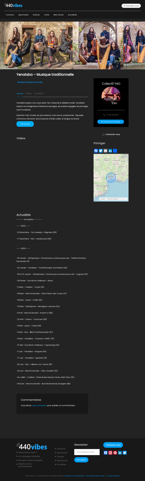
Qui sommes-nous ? (27, 452)
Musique (21, 82)
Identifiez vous (131, 6)
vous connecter (39, 405)
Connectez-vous (111, 134)
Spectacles (23, 14)
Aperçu (19, 93)
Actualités (72, 14)
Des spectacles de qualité (30, 460)
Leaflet (102, 199)
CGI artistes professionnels (95, 476)
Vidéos (29, 93)
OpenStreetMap (112, 199)
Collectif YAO (111, 84)
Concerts (10, 14)
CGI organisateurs (113, 476)
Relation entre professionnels (25, 465)
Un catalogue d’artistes (29, 456)
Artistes (36, 14)
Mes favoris (59, 14)
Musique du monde (34, 82)
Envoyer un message (110, 122)
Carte (46, 14)
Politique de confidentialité (74, 476)
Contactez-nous (113, 445)
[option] (98, 45)
